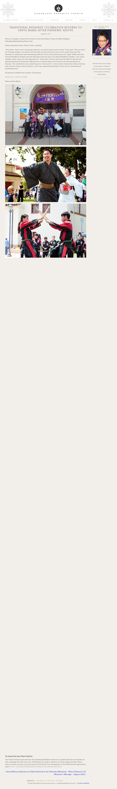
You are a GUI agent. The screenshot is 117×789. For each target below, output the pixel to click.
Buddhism (55, 20)
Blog (94, 20)
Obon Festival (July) (34, 20)
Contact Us (109, 20)
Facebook (40, 780)
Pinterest (60, 780)
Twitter (50, 780)
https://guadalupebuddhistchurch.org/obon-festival (35, 767)
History (69, 20)
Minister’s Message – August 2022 (70, 774)
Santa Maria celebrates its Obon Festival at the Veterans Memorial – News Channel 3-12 (45, 772)
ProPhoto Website (83, 783)
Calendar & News (11, 20)
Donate (82, 20)
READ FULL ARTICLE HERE (16, 77)
